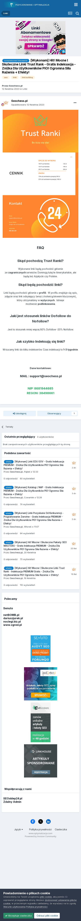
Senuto (8, 608)
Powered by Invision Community (40, 836)
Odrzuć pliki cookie (47, 915)
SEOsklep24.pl (12, 798)
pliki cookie (46, 896)
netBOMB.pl (11, 615)
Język (18, 829)
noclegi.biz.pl (12, 621)
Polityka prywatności (40, 829)
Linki (25, 89)
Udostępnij (19, 413)
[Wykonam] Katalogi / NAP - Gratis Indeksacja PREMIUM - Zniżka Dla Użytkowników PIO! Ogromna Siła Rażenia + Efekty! (34, 491)
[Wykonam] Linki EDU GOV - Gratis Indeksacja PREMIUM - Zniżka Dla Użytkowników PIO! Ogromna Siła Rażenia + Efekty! (34, 465)
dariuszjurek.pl (13, 618)
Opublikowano (27, 104)
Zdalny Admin (12, 801)
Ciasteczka (61, 829)
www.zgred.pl (12, 625)
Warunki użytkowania (14, 906)
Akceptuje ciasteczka (18, 915)
